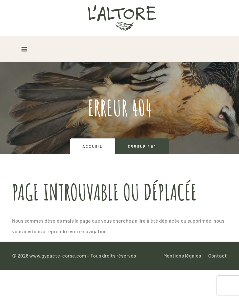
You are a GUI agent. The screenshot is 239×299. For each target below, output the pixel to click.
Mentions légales (182, 255)
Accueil (92, 146)
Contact (217, 255)
